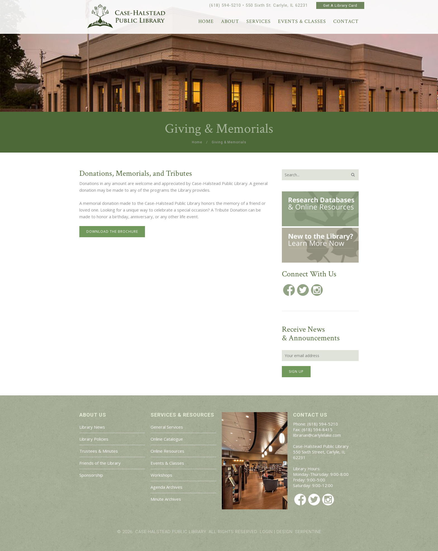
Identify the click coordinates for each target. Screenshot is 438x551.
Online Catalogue (167, 439)
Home (197, 142)
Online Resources (167, 451)
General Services (167, 427)
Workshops (161, 475)
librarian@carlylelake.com (317, 435)
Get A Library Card (340, 5)
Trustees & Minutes (98, 451)
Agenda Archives (166, 487)
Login (266, 531)
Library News (92, 427)
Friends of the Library (100, 463)
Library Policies (93, 439)
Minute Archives (166, 499)
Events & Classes (167, 463)
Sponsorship (91, 475)
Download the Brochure (112, 231)
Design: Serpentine (299, 531)
